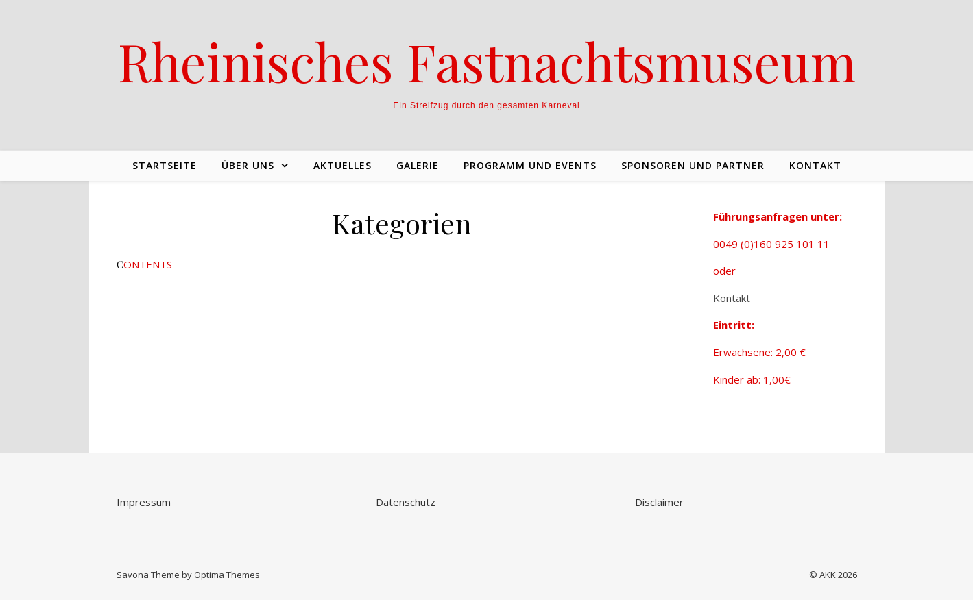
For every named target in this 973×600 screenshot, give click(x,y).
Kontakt (815, 165)
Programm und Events (530, 165)
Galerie (417, 165)
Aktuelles (342, 165)
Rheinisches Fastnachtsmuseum (487, 61)
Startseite (164, 165)
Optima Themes (227, 574)
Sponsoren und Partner (693, 165)
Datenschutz (405, 502)
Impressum (144, 502)
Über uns (247, 165)
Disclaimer (659, 502)
